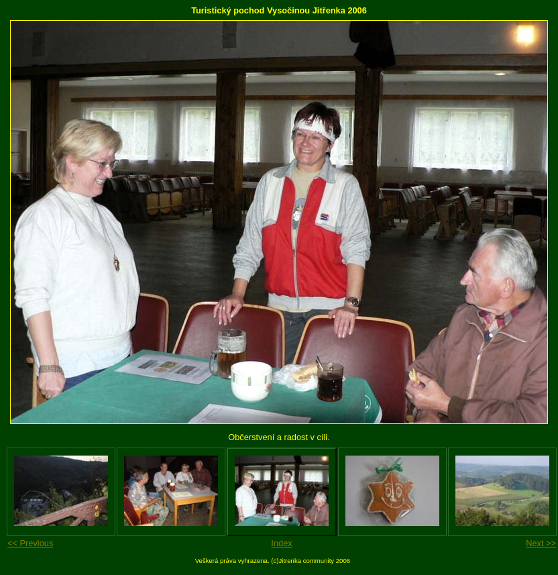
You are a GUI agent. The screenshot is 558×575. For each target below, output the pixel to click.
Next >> (541, 543)
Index (281, 543)
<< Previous (30, 543)
